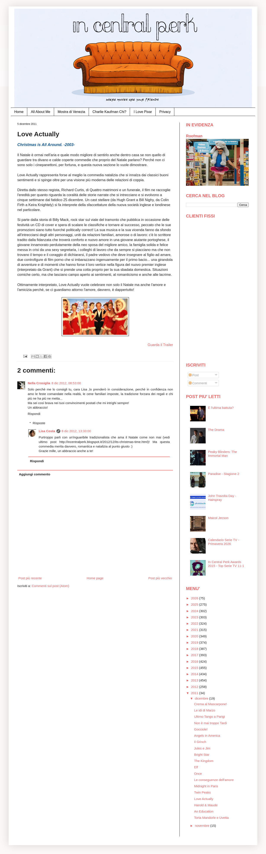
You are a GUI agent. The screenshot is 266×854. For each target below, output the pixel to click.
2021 (195, 630)
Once (198, 773)
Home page (95, 578)
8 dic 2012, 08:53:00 (66, 383)
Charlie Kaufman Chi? (110, 112)
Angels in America (207, 735)
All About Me (40, 112)
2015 (195, 668)
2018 (195, 649)
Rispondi (34, 414)
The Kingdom (203, 761)
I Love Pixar (143, 112)
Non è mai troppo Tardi (210, 723)
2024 (195, 611)
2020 (195, 636)
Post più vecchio (160, 578)
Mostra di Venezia (71, 112)
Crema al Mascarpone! (210, 704)
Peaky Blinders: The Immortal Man (222, 453)
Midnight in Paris (206, 786)
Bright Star (202, 754)
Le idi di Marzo (204, 710)
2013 (195, 680)
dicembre (202, 698)
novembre (202, 825)
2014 (195, 674)
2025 (195, 604)
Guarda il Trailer (160, 345)
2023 (195, 617)
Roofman (194, 136)
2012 (195, 687)
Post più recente (30, 578)
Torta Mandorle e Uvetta (211, 817)
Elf (196, 767)
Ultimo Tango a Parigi (209, 716)
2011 (195, 693)
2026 (195, 598)
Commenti (198, 383)
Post (194, 375)
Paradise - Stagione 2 (223, 474)
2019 (195, 642)
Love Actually (203, 799)
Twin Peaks (202, 792)
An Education (203, 811)
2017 (195, 655)
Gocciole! (201, 729)
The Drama (216, 430)
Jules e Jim (202, 748)
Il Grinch (200, 742)
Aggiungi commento (34, 474)
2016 (195, 661)
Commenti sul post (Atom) (50, 586)
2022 (195, 623)
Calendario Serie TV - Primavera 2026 (223, 542)
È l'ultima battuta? (221, 408)
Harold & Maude (206, 805)
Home (19, 112)
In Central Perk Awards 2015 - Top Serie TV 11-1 (226, 564)
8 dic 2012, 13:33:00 (76, 431)
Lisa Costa (47, 431)
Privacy (165, 112)
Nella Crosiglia (39, 383)
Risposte (39, 423)
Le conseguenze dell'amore (214, 780)
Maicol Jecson (218, 518)
